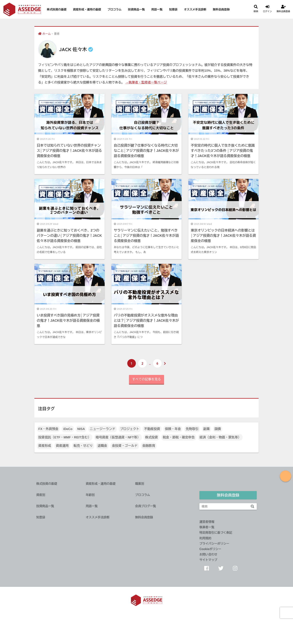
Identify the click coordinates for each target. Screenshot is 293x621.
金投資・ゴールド (125, 446)
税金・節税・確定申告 (179, 437)
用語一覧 (157, 9)
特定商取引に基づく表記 (215, 532)
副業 (206, 429)
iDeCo (67, 429)
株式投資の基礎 (57, 9)
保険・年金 (173, 429)
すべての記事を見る (146, 379)
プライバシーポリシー (214, 543)
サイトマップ (208, 559)
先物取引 (192, 429)
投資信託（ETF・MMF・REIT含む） (64, 437)
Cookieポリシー (210, 549)
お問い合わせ (208, 554)
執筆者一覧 (206, 527)
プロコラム (114, 9)
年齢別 (90, 494)
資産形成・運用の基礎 (87, 9)
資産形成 (44, 446)
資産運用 (62, 446)
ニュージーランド (102, 429)
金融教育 (148, 446)
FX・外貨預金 (48, 429)
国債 (218, 429)
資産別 (40, 494)
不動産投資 (152, 429)
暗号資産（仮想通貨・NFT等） (118, 437)
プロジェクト (129, 429)
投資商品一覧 (136, 9)
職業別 (139, 483)
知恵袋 (173, 9)
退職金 (102, 446)
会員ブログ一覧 (145, 506)
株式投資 (151, 437)
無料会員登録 (221, 9)
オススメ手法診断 (195, 9)
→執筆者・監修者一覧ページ (146, 82)
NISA (81, 429)
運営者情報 (206, 521)
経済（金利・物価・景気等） (220, 437)
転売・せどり (83, 446)
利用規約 (205, 538)
